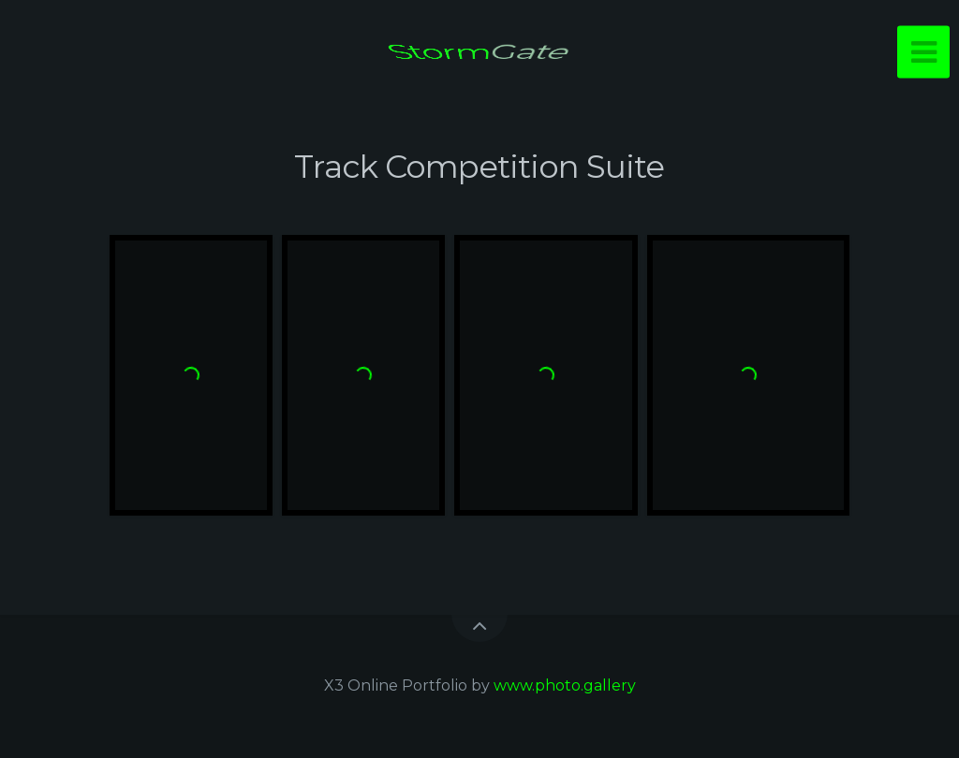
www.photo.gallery (565, 685)
